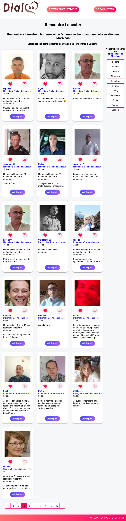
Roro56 (76, 89)
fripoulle (7, 89)
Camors (115, 105)
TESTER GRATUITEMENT (63, 9)
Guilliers (115, 110)
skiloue (76, 240)
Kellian (41, 164)
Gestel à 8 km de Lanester (15, 469)
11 (62, 506)
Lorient (115, 62)
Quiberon (115, 95)
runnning (7, 315)
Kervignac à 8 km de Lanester (86, 393)
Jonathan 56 (9, 164)
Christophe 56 (44, 240)
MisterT (76, 315)
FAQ (90, 518)
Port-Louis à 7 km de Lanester (52, 242)
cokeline (7, 466)
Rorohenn (7, 240)
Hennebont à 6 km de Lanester (17, 91)
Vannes (115, 66)
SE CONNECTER (105, 9)
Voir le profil (17, 116)
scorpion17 (78, 164)
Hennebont (115, 81)
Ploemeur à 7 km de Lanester (86, 242)
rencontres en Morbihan (116, 55)
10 (57, 506)
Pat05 (41, 391)
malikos (76, 391)
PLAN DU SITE (106, 518)
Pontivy (115, 86)
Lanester (115, 71)
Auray (115, 90)
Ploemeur (115, 76)
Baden (115, 100)
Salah (5, 391)
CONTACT (119, 518)
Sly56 (40, 89)
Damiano (42, 315)
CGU (96, 518)
